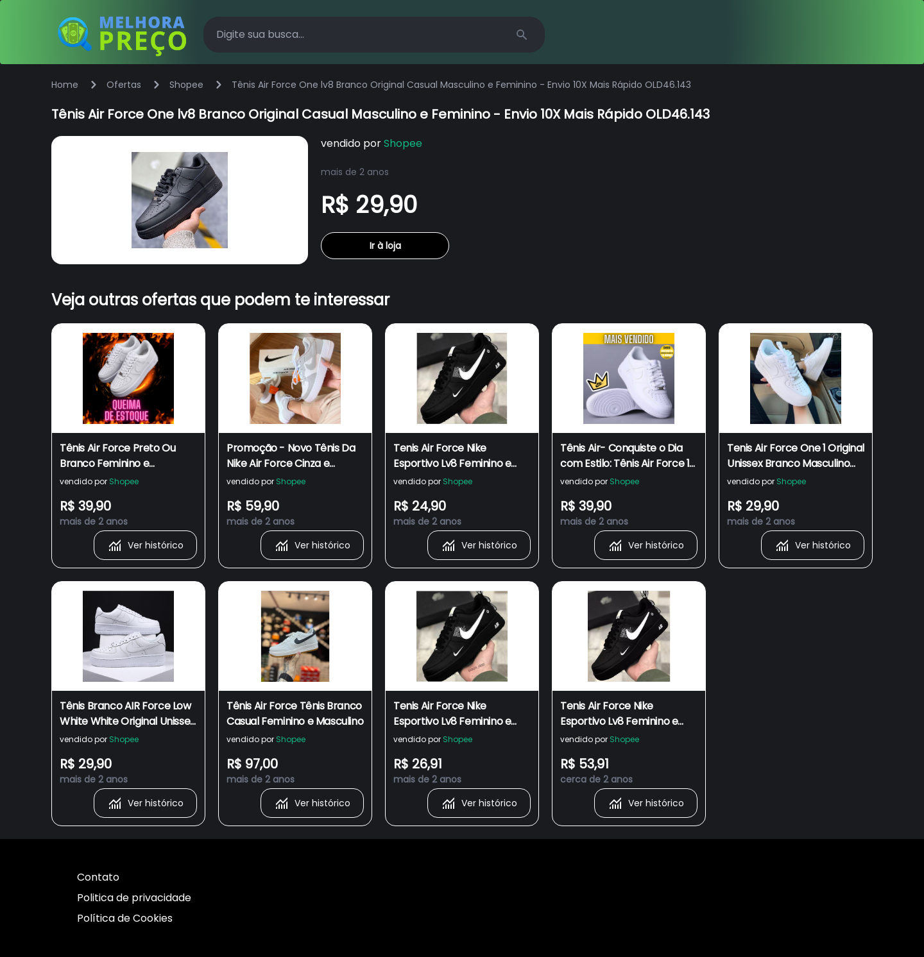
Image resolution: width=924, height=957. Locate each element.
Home (64, 84)
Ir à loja (385, 245)
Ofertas (124, 84)
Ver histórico (145, 545)
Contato (98, 877)
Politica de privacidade (134, 897)
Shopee (186, 84)
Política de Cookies (125, 918)
